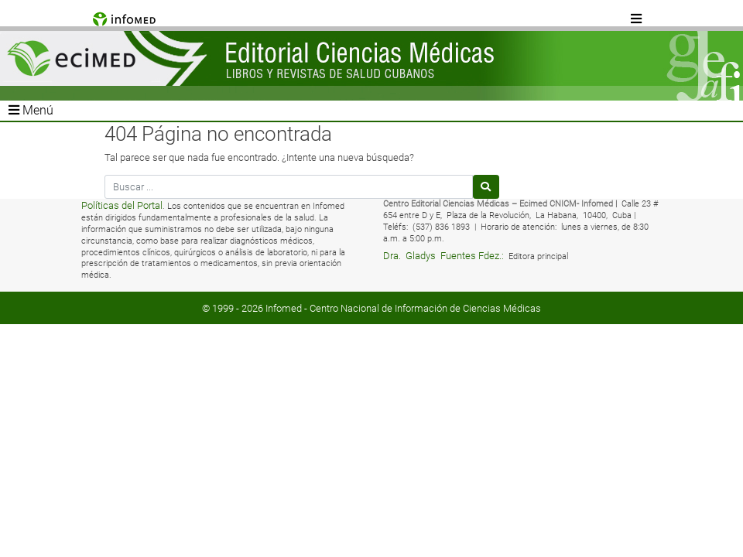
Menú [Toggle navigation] (31, 110)
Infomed (283, 308)
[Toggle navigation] (637, 19)
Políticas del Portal (122, 205)
